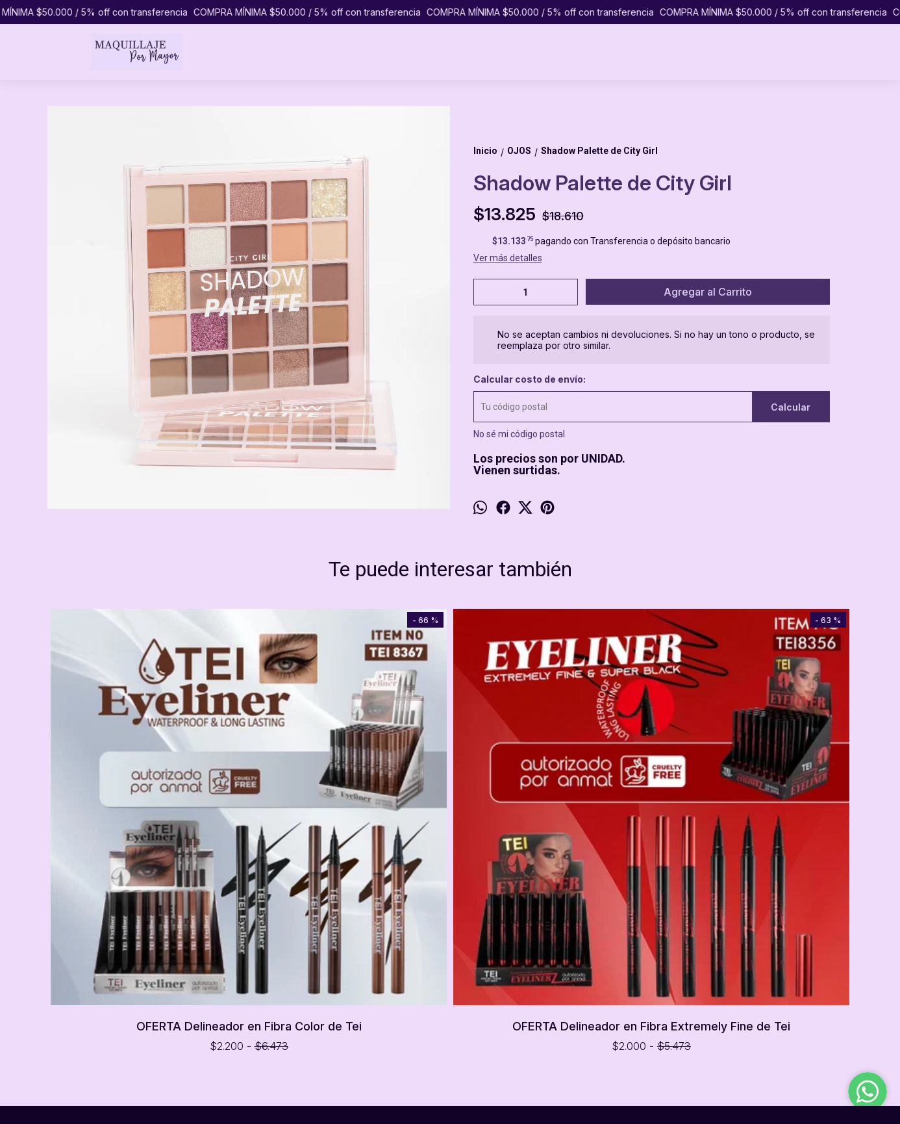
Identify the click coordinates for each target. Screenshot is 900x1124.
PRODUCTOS (74, 970)
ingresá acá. (437, 1106)
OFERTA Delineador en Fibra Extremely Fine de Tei (349, 827)
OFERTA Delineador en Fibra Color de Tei (148, 827)
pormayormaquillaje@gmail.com (509, 1008)
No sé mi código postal (519, 434)
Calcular (790, 407)
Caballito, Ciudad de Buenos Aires (511, 961)
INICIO (59, 956)
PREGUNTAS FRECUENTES (101, 997)
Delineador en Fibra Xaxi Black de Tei (551, 632)
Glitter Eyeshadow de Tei (751, 630)
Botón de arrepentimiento (497, 1106)
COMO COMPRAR (83, 983)
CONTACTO (71, 1011)
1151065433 (468, 985)
